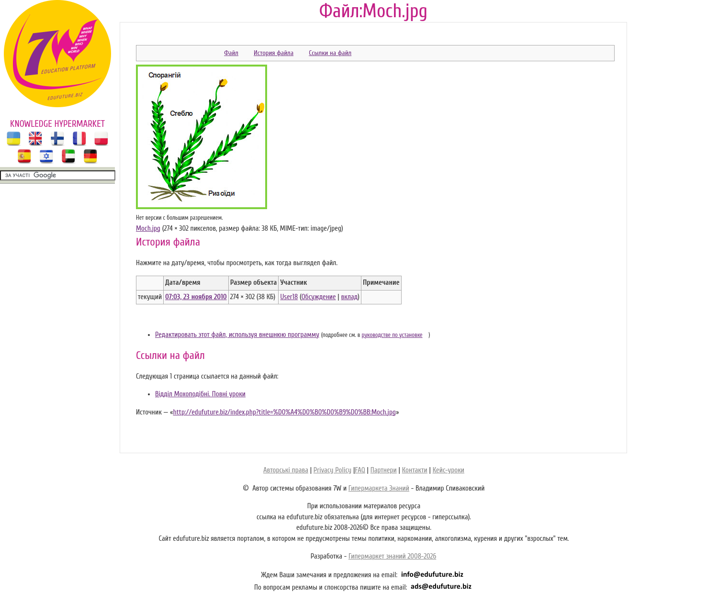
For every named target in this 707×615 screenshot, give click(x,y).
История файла (273, 53)
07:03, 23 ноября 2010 (196, 297)
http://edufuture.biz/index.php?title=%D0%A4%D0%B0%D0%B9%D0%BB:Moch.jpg (284, 412)
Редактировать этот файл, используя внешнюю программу (237, 335)
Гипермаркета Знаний (378, 488)
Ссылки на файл (330, 53)
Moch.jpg (148, 228)
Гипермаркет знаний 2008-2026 (392, 556)
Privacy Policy (332, 470)
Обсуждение (319, 297)
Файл (231, 53)
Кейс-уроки (448, 470)
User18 (289, 297)
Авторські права (285, 470)
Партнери (383, 470)
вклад (349, 297)
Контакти (414, 470)
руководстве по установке (392, 335)
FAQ (360, 470)
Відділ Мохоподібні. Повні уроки (200, 394)
